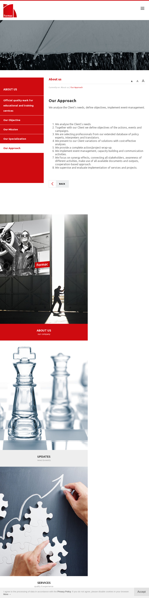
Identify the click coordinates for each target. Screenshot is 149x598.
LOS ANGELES (101, 475)
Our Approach (11, 148)
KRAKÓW (34, 468)
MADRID (73, 468)
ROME (78, 475)
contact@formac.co (60, 543)
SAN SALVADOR (131, 475)
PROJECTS (111, 423)
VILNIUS (17, 475)
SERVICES (37, 423)
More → (7, 594)
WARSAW (12, 468)
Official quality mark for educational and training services (18, 105)
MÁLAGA (94, 468)
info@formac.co (92, 543)
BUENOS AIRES (77, 482)
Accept (141, 591)
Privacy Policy (64, 591)
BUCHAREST (57, 475)
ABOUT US (10, 89)
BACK (62, 184)
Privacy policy (74, 585)
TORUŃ (54, 468)
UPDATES (111, 313)
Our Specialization (14, 138)
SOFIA (36, 475)
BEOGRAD (136, 468)
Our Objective (11, 120)
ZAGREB (114, 468)
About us (65, 87)
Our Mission (10, 129)
